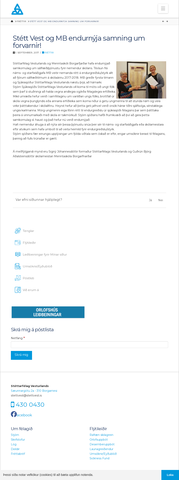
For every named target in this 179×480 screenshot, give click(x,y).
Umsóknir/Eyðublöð (103, 454)
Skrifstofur (18, 439)
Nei (160, 200)
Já (150, 200)
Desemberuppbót (102, 444)
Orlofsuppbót (99, 439)
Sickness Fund (99, 458)
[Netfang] (89, 344)
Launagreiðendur (101, 449)
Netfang (18, 338)
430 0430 (30, 404)
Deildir (15, 449)
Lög (13, 444)
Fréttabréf (18, 454)
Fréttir (48, 52)
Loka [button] (170, 474)
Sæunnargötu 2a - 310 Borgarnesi (34, 391)
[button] (163, 8)
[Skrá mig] (21, 355)
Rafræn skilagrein (101, 435)
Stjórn (15, 435)
